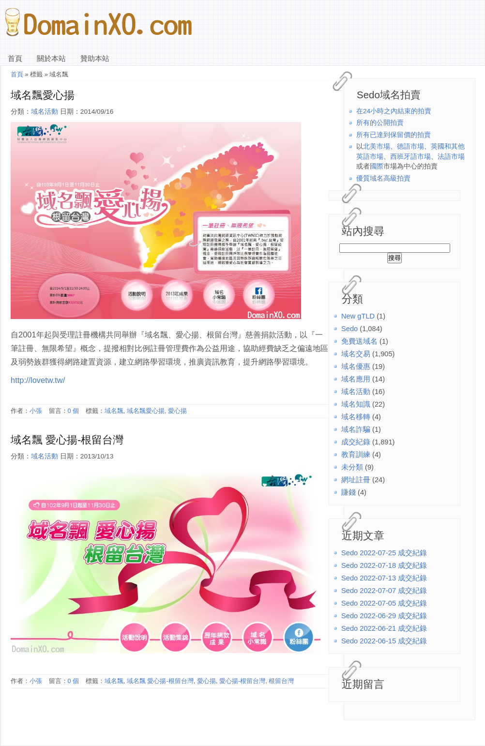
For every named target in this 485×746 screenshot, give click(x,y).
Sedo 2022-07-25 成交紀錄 (384, 553)
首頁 (15, 58)
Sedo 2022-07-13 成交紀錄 (384, 578)
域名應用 (355, 379)
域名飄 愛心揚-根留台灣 (67, 440)
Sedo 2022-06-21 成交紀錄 (384, 628)
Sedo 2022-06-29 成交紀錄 (384, 616)
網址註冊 (355, 480)
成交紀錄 (355, 442)
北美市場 (376, 146)
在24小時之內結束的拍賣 (393, 111)
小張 (36, 410)
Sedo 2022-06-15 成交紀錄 (384, 641)
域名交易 (355, 354)
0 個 (73, 410)
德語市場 (410, 146)
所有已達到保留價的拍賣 (393, 134)
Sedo (349, 329)
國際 (376, 166)
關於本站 (51, 58)
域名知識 (355, 404)
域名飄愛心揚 (43, 95)
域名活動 (355, 392)
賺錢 (348, 492)
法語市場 (451, 156)
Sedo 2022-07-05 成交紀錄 (384, 603)
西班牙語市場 (410, 156)
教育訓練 (355, 454)
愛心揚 (177, 410)
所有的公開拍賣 (380, 122)
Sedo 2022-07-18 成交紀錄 (384, 565)
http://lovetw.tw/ (38, 380)
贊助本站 (94, 58)
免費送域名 (359, 341)
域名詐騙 (355, 429)
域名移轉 (355, 417)
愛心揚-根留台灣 (242, 681)
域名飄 (114, 410)
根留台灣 (281, 681)
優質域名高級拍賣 (383, 178)
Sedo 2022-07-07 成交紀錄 (384, 590)
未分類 (352, 467)
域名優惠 (355, 366)
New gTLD (358, 316)
